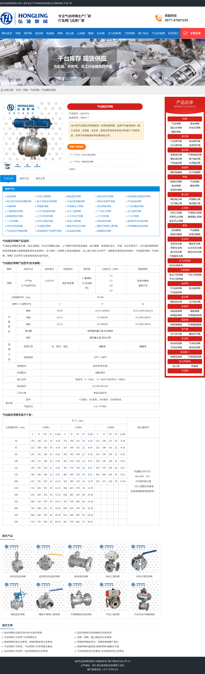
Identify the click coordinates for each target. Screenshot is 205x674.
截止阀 (70, 33)
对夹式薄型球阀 (45, 221)
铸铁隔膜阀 (176, 324)
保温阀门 (184, 352)
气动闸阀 (194, 181)
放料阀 (184, 283)
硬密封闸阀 (176, 181)
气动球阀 (29, 17)
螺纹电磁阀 (176, 172)
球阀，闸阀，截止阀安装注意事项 (94, 637)
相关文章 (40, 178)
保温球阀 (11, 196)
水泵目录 (195, 33)
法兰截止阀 (176, 203)
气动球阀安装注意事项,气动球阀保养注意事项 (100, 651)
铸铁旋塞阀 (176, 311)
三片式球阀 (103, 216)
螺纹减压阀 (176, 159)
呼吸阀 (194, 366)
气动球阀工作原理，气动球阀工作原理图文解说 (28, 646)
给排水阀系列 (176, 265)
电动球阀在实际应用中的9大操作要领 (23, 632)
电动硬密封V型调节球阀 (49, 231)
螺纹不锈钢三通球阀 (107, 226)
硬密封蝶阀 (176, 234)
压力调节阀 (176, 145)
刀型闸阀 (129, 33)
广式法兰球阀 (104, 211)
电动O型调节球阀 (106, 201)
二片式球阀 (133, 216)
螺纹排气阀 (194, 334)
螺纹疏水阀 (176, 302)
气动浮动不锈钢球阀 (17, 231)
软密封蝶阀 (194, 234)
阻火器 (176, 366)
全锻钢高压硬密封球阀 (138, 196)
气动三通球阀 (44, 196)
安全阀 (101, 33)
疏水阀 (184, 297)
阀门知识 (143, 33)
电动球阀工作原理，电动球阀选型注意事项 (26, 651)
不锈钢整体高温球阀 (137, 226)
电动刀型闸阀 (176, 275)
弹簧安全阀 (176, 248)
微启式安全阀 (195, 252)
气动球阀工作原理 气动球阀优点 (20, 637)
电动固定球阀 (74, 231)
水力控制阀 (114, 33)
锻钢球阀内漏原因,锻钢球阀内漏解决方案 (98, 646)
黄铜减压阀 (176, 154)
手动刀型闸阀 (176, 279)
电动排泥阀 (176, 343)
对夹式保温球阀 (88, 155)
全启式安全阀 (195, 248)
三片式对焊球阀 (45, 216)
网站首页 (7, 33)
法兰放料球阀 (134, 211)
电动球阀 (194, 123)
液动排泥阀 (194, 347)
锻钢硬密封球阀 (15, 216)
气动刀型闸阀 (195, 275)
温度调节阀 (194, 145)
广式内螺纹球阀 (135, 206)
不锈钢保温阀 (195, 357)
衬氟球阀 (11, 206)
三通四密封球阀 (15, 211)
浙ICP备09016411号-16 (119, 661)
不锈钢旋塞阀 (195, 315)
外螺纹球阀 (42, 206)
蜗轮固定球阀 (87, 162)
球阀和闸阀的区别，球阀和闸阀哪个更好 (97, 642)
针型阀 (184, 371)
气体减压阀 (176, 163)
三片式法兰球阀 (75, 216)
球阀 (18, 33)
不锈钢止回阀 (195, 212)
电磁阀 (50, 33)
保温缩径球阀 (104, 221)
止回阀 (81, 33)
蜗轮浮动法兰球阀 (76, 226)
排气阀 (184, 329)
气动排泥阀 (194, 343)
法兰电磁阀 (194, 172)
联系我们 (173, 33)
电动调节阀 (194, 141)
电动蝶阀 (176, 230)
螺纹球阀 (176, 132)
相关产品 (24, 178)
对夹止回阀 (176, 212)
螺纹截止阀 (176, 199)
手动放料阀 (176, 288)
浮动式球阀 (194, 128)
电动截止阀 (194, 203)
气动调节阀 (176, 141)
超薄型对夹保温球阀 (137, 221)
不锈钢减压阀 (195, 154)
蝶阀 (90, 33)
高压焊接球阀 (104, 206)
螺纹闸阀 (194, 186)
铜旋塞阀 (194, 311)
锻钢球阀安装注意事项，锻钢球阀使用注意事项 (28, 642)
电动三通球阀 (74, 221)
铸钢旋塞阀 (176, 315)
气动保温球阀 (134, 201)
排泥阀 (184, 338)
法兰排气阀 (176, 334)
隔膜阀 (184, 320)
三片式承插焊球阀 (46, 211)
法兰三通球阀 (74, 211)
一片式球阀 (12, 221)
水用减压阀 (194, 163)
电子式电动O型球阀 (47, 201)
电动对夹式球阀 (105, 196)
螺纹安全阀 (194, 244)
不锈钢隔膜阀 (195, 324)
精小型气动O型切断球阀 (19, 201)
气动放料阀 (176, 292)
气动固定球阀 (44, 226)
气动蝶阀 (194, 230)
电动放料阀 (194, 288)
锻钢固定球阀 (104, 231)
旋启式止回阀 (176, 221)
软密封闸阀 (176, 190)
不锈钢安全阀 (176, 256)
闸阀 (60, 33)
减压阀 (39, 33)
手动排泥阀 (176, 347)
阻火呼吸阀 (185, 361)
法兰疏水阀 (194, 302)
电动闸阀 (176, 186)
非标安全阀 (176, 244)
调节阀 (28, 33)
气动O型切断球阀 (76, 201)
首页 (18, 90)
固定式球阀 (176, 128)
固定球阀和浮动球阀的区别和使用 (94, 632)
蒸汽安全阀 (176, 252)
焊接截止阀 (194, 199)
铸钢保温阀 (176, 357)
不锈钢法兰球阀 (75, 206)
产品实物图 (158, 33)
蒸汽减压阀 (194, 159)
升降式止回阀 (176, 217)
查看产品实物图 (76, 147)
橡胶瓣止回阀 (195, 217)
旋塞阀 (184, 306)
